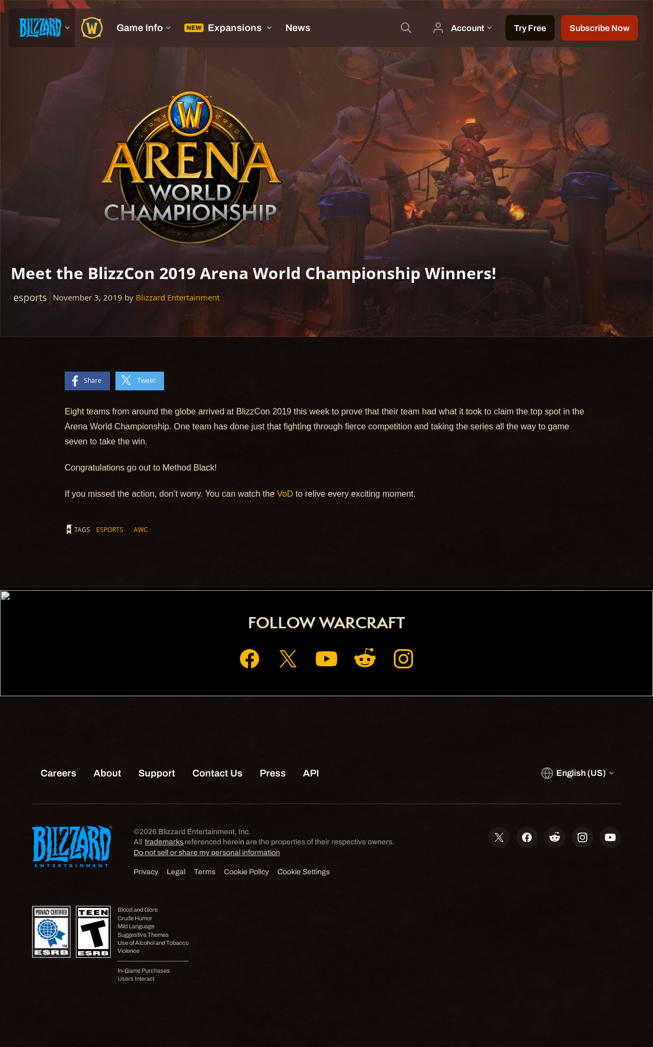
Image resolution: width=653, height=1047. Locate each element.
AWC (141, 529)
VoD (285, 493)
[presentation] (42, 28)
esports (109, 529)
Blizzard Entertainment (178, 297)
